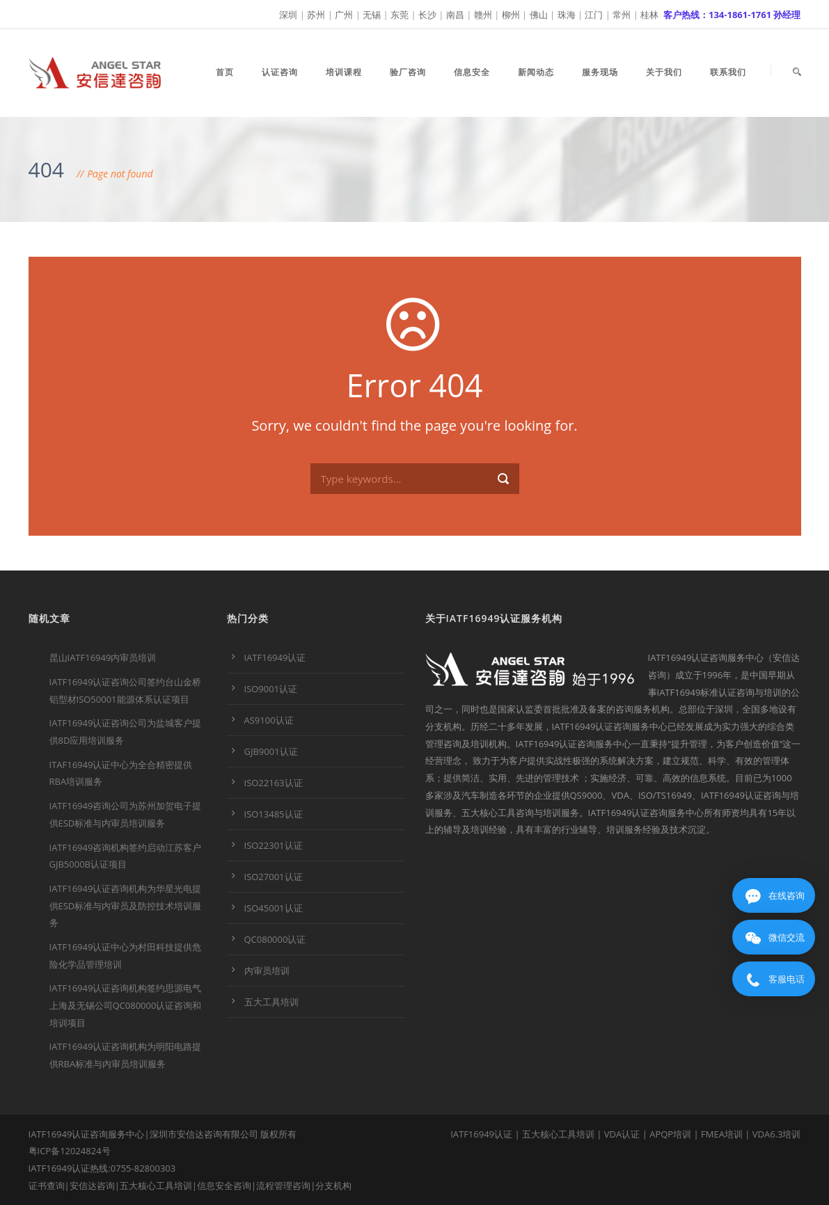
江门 (594, 14)
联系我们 (728, 72)
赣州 (483, 14)
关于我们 (664, 72)
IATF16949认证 (275, 657)
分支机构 (333, 1185)
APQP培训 (670, 1134)
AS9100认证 (269, 720)
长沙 (427, 14)
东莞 (399, 14)
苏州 (316, 14)
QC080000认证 (275, 939)
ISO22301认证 (273, 845)
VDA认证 (622, 1134)
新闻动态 (536, 72)
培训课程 (344, 72)
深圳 (288, 14)
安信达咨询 (92, 1185)
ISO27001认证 (273, 876)
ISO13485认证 (273, 814)
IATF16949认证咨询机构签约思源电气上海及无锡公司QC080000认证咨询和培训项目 (125, 1005)
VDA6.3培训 (776, 1134)
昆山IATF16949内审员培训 (103, 657)
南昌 (455, 14)
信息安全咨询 (224, 1185)
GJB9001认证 (271, 751)
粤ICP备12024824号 (70, 1150)
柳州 (511, 14)
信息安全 (472, 72)
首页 (225, 72)
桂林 (649, 14)
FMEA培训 (722, 1134)
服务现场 (600, 72)
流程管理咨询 (283, 1185)
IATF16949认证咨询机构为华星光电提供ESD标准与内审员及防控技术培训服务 (125, 905)
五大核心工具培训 (156, 1185)
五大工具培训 (271, 1002)
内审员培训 (267, 970)
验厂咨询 (408, 72)
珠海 (567, 14)
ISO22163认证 (273, 782)
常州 (622, 14)
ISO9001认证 (271, 689)
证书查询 (47, 1185)
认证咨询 (280, 72)
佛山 (539, 14)
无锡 (372, 14)
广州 (344, 14)
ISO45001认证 (273, 908)
